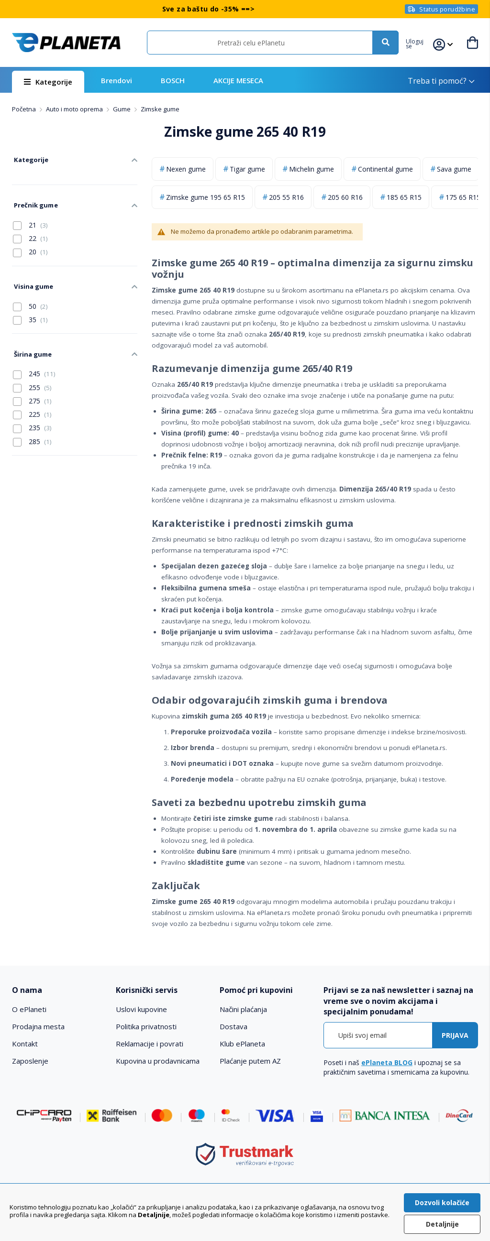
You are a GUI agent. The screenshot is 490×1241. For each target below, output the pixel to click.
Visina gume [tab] (31, 279)
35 (30, 311)
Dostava (233, 1026)
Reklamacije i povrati (149, 1043)
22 (30, 233)
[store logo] (66, 42)
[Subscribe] (455, 1035)
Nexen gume (186, 169)
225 (32, 404)
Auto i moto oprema (75, 109)
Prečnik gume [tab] (34, 200)
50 (30, 298)
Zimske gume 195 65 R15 (205, 197)
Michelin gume (311, 169)
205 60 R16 (345, 197)
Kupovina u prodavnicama (158, 1061)
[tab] (59, 990)
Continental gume (385, 169)
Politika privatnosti (146, 1026)
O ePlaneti (29, 1009)
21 (30, 220)
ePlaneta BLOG (386, 1062)
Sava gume (454, 169)
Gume (122, 109)
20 (30, 246)
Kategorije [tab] (29, 158)
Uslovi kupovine (141, 1009)
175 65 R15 (462, 197)
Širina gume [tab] (31, 344)
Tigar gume (247, 169)
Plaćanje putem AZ (250, 1061)
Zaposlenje (30, 1061)
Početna (24, 109)
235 (32, 417)
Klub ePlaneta (242, 1043)
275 (32, 390)
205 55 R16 (286, 197)
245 (34, 363)
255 (32, 376)
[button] (419, 43)
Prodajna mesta (38, 1026)
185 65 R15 (404, 197)
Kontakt (25, 1043)
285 (32, 430)
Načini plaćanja (243, 1009)
